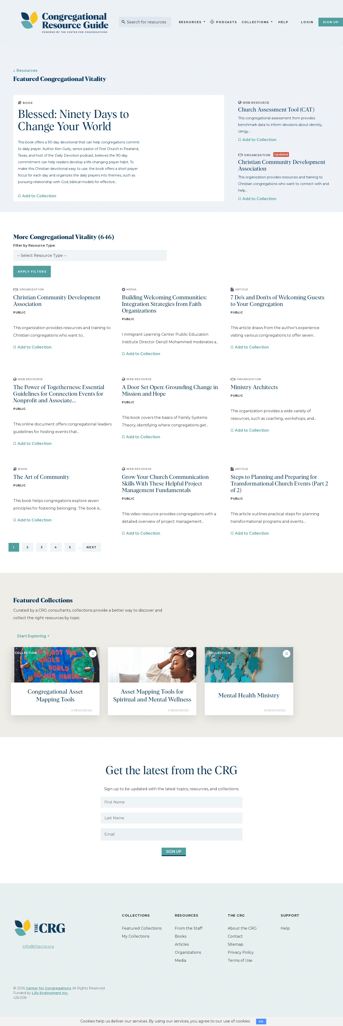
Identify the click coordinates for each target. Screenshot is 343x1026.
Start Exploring (31, 636)
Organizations (188, 952)
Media (180, 960)
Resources (190, 22)
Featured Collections (142, 928)
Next (91, 547)
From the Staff (188, 928)
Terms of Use (240, 960)
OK (261, 1021)
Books (180, 936)
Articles (182, 944)
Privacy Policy (241, 952)
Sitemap (235, 944)
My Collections (135, 936)
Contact (235, 936)
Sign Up (170, 852)
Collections (255, 22)
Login (307, 22)
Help (283, 22)
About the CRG (242, 928)
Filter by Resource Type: (34, 245)
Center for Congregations (48, 988)
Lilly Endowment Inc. (50, 993)
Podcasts (224, 21)
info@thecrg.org (38, 946)
